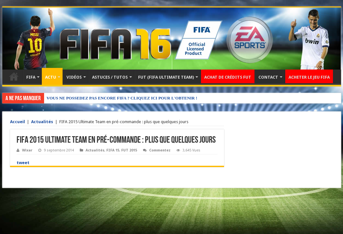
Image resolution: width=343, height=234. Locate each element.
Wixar (27, 150)
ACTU (50, 77)
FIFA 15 (112, 150)
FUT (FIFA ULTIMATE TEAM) (166, 77)
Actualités (42, 121)
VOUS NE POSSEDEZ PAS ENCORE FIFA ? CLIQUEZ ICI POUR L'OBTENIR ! (122, 98)
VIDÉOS (74, 77)
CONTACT (268, 77)
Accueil (14, 76)
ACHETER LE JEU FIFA (309, 77)
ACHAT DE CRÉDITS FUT (227, 77)
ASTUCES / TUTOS (110, 77)
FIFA (30, 77)
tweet (23, 162)
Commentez (160, 150)
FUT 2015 (129, 150)
